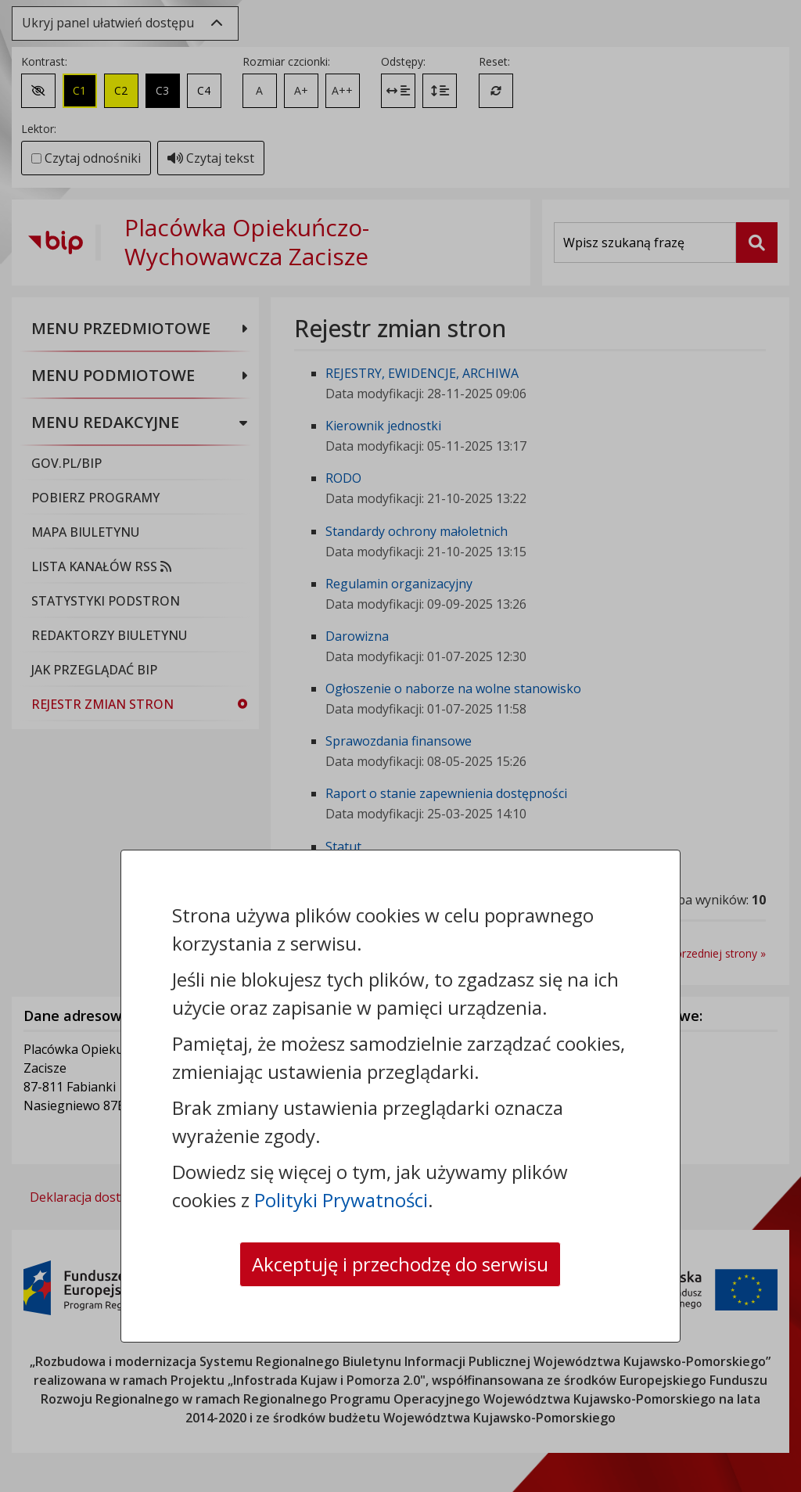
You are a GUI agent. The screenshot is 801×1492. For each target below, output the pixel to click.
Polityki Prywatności (341, 1200)
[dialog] (400, 746)
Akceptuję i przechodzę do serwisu (400, 1264)
